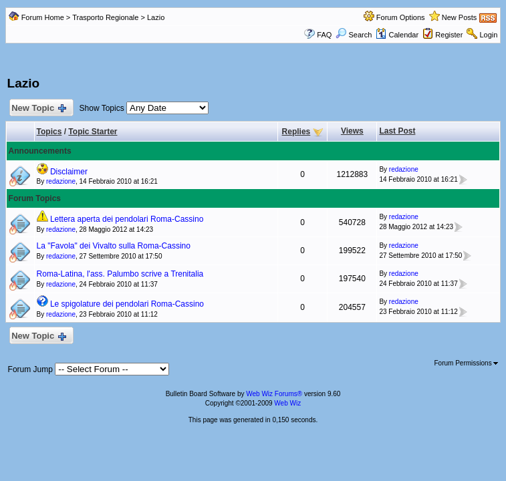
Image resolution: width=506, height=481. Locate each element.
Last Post (397, 131)
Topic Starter (92, 131)
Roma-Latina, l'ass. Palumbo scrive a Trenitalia (120, 274)
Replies (296, 131)
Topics (49, 131)
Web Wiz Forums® (274, 393)
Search (354, 35)
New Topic (38, 108)
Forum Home (42, 17)
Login (489, 35)
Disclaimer (69, 171)
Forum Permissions (466, 363)
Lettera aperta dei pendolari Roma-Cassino (126, 219)
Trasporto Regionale (105, 17)
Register (449, 35)
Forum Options (400, 17)
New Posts (459, 17)
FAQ (324, 35)
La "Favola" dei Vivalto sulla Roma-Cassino (114, 246)
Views (352, 131)
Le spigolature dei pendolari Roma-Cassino (127, 304)
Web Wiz (287, 403)
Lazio (155, 17)
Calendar (397, 35)
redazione (61, 181)
